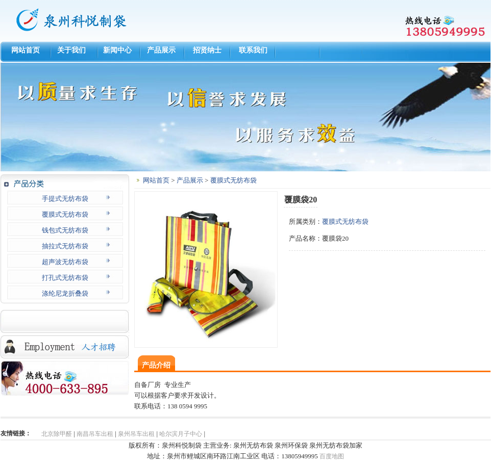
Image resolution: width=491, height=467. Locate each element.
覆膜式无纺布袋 (65, 214)
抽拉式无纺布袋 (65, 246)
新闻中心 (116, 50)
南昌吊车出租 (95, 433)
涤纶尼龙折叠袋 (65, 293)
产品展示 (161, 50)
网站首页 (24, 50)
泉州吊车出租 (136, 433)
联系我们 (253, 50)
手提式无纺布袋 (65, 198)
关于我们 (70, 50)
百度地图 (332, 456)
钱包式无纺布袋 (65, 230)
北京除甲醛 (56, 433)
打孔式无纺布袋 (65, 277)
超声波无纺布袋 (65, 262)
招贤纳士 (207, 50)
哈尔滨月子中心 (180, 433)
